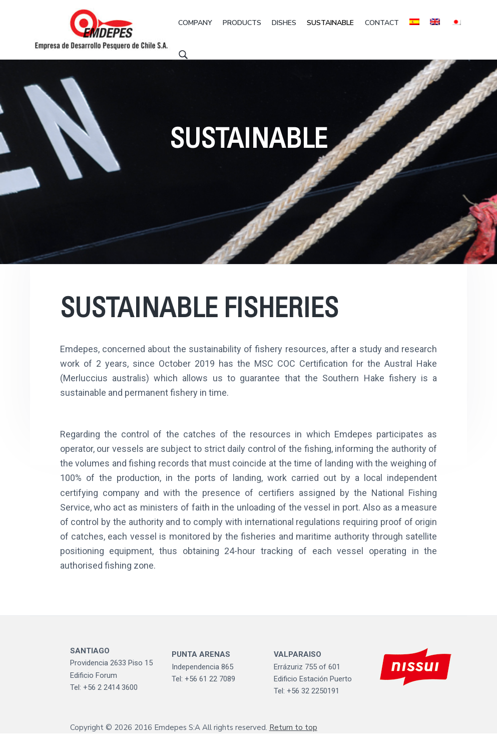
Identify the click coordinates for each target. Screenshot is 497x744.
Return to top (293, 738)
